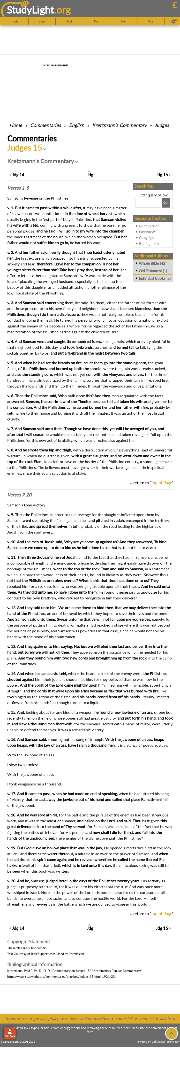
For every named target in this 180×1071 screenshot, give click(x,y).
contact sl (123, 1018)
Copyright (147, 237)
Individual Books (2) (155, 278)
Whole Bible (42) (152, 263)
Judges (162, 125)
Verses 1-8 (18, 188)
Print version (149, 226)
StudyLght (30, 10)
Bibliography (149, 243)
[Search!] (166, 203)
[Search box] (147, 203)
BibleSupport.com (43, 954)
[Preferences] (174, 21)
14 (18, 174)
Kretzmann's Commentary (119, 125)
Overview (147, 232)
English (76, 125)
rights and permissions (89, 1018)
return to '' (153, 482)
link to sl (167, 1018)
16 (162, 174)
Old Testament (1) (153, 271)
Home (15, 125)
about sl (146, 1018)
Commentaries (45, 125)
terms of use (16, 1018)
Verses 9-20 (19, 494)
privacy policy (46, 1018)
